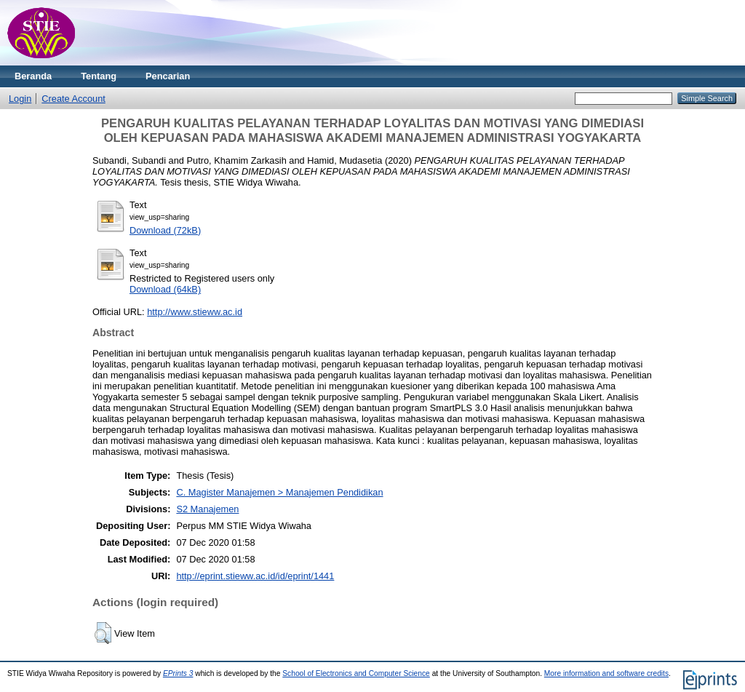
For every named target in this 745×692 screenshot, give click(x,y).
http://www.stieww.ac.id (194, 311)
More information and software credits (606, 673)
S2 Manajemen (207, 509)
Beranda (33, 76)
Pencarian (168, 76)
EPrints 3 (178, 673)
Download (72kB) (165, 230)
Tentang (98, 76)
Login (20, 98)
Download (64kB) (165, 289)
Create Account (73, 98)
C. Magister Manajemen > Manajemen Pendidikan (279, 492)
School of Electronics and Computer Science (356, 673)
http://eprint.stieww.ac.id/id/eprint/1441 (255, 575)
